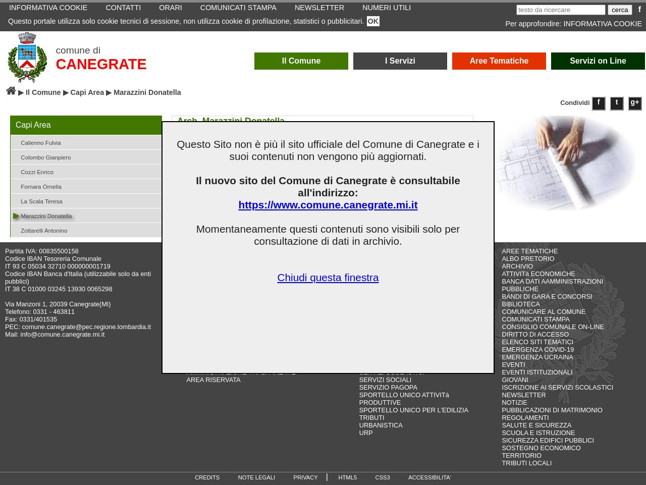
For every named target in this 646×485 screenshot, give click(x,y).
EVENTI (513, 364)
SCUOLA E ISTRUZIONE (538, 433)
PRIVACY (306, 477)
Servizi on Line (598, 61)
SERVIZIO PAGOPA (388, 387)
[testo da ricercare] (561, 10)
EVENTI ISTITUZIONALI (537, 372)
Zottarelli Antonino (40, 230)
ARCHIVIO (517, 266)
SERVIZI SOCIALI (385, 380)
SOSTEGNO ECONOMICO (541, 448)
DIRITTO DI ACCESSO (535, 334)
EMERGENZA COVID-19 (538, 349)
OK (373, 21)
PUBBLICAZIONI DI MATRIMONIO (552, 410)
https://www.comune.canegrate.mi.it (327, 204)
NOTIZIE (514, 402)
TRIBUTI (372, 417)
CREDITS (207, 477)
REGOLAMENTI (525, 417)
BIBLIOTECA (521, 304)
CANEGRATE (101, 64)
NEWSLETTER (524, 395)
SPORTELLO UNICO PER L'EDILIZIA (413, 410)
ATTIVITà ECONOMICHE (538, 274)
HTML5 (347, 477)
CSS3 (382, 477)
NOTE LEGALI (256, 477)
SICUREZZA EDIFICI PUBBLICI (548, 440)
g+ (635, 102)
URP (366, 433)
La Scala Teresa (38, 200)
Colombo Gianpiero (42, 156)
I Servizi (400, 61)
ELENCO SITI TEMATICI (537, 342)
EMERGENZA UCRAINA (537, 357)
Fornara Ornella (37, 186)
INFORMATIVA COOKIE (603, 24)
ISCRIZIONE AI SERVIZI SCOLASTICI (557, 387)
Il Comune (301, 61)
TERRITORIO (522, 455)
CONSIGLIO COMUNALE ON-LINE (553, 327)
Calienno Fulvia (37, 142)
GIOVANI (515, 380)
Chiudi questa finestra (328, 277)
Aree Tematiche (499, 61)
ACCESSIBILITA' (429, 477)
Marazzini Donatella (42, 215)
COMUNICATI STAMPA (535, 319)
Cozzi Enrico (33, 171)
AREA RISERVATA (214, 380)
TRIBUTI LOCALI (527, 463)
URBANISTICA (381, 425)
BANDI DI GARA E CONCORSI (547, 296)
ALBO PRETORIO (528, 258)
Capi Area (87, 92)
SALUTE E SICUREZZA (536, 425)
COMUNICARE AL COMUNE (543, 311)
